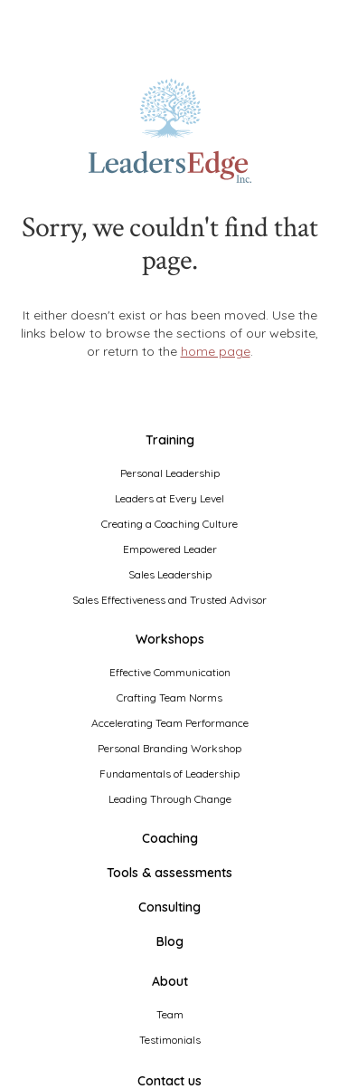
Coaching (170, 838)
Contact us (169, 1081)
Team (170, 1014)
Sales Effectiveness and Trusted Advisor (169, 600)
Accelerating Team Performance (170, 723)
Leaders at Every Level (169, 498)
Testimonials (170, 1039)
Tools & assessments (169, 873)
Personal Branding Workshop (169, 748)
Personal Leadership (170, 473)
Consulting (169, 907)
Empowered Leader (170, 549)
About (170, 981)
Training (170, 440)
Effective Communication (170, 672)
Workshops (170, 639)
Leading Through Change (169, 799)
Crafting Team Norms (169, 697)
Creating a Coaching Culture (169, 523)
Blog (170, 941)
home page (215, 351)
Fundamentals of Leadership (169, 773)
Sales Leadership (170, 574)
